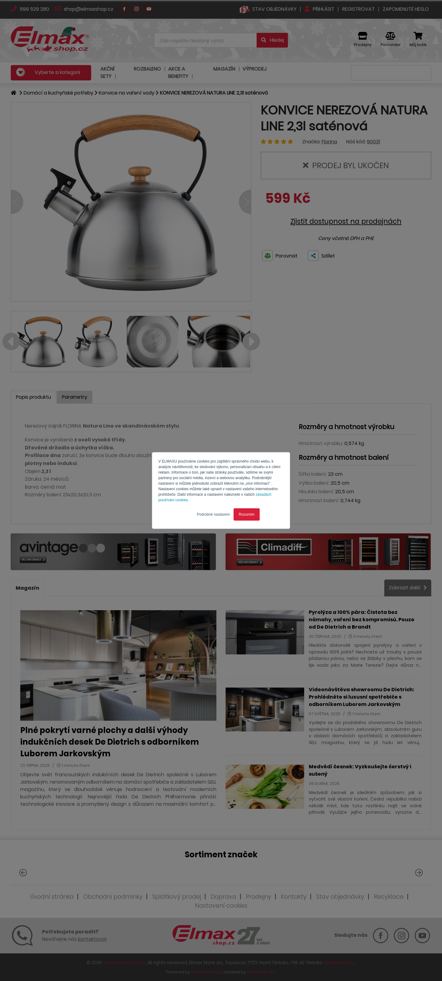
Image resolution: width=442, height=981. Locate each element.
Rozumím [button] (246, 514)
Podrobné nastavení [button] (213, 514)
